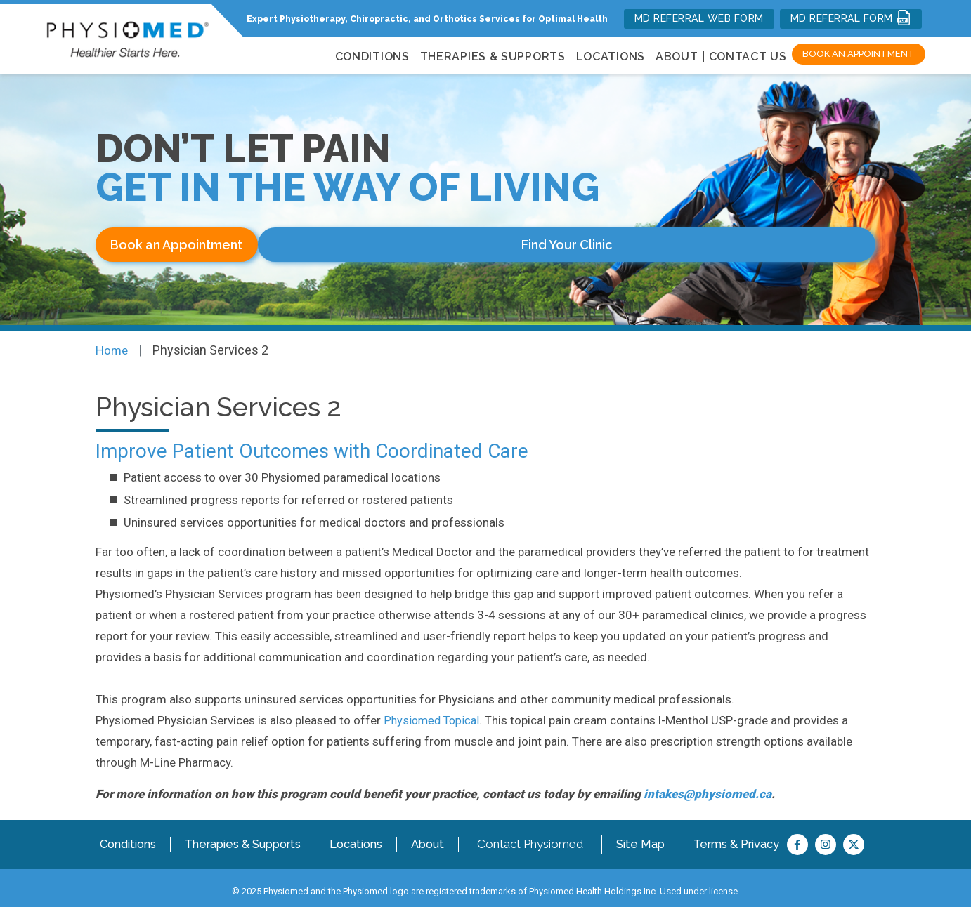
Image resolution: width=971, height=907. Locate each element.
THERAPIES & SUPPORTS (493, 56)
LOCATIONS (610, 56)
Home (113, 343)
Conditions (128, 836)
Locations (358, 836)
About (677, 56)
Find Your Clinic (365, 244)
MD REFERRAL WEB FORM (699, 18)
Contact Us (748, 56)
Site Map (643, 836)
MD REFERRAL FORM (851, 17)
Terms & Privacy (739, 836)
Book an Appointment (858, 53)
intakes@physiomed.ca (707, 786)
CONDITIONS (372, 56)
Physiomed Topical (433, 713)
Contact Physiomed (533, 836)
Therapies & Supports (244, 836)
